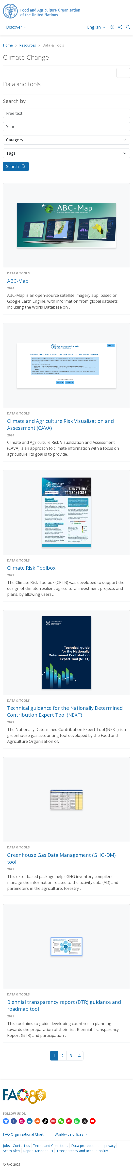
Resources (27, 45)
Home (8, 45)
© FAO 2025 (11, 1164)
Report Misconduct (38, 1150)
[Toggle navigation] (123, 73)
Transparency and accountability (82, 1150)
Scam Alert (11, 1150)
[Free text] (66, 113)
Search (16, 166)
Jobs (6, 1145)
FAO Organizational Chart (23, 1134)
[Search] (126, 27)
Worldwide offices (69, 1134)
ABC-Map (18, 281)
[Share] (118, 27)
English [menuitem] (94, 27)
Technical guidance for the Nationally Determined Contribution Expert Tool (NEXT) (65, 711)
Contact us (21, 1145)
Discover (14, 27)
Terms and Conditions (50, 1145)
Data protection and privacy (93, 1145)
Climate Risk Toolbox (31, 567)
